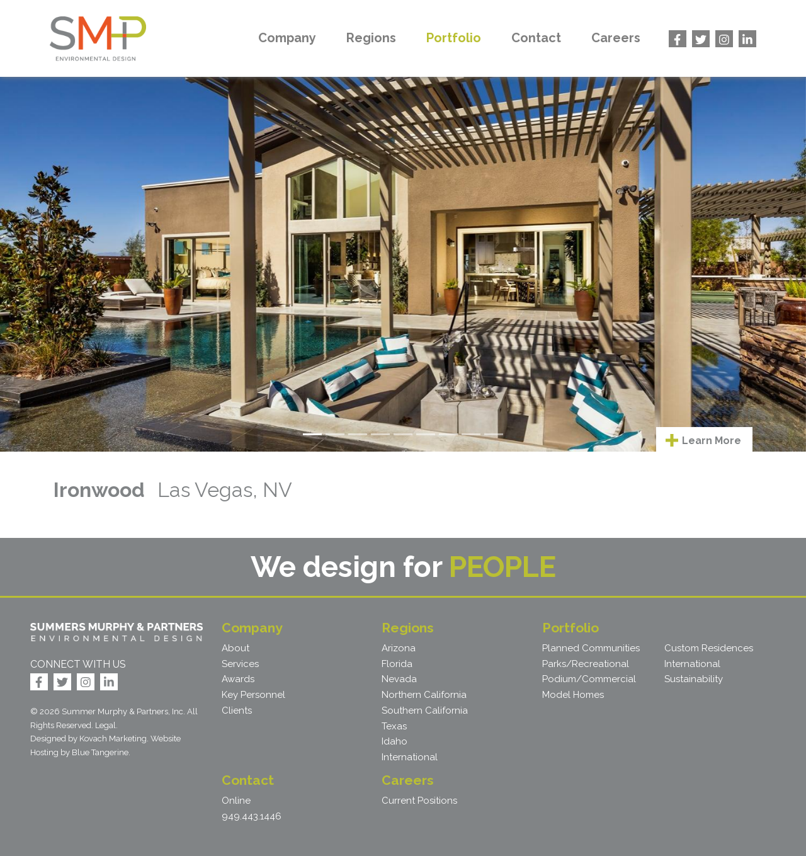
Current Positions (419, 800)
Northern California (424, 694)
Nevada (399, 679)
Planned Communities (591, 648)
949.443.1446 (251, 816)
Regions (371, 37)
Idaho (394, 741)
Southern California (425, 710)
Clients (237, 710)
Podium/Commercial (589, 679)
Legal (105, 725)
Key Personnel (253, 694)
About (235, 648)
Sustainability (693, 679)
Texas (394, 726)
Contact (536, 37)
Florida (397, 664)
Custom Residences (708, 648)
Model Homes (573, 694)
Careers (615, 37)
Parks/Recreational (585, 664)
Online (236, 800)
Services (240, 664)
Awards (238, 679)
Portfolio (453, 37)
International (410, 757)
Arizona (399, 648)
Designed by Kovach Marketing (88, 738)
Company (287, 37)
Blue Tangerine (100, 752)
